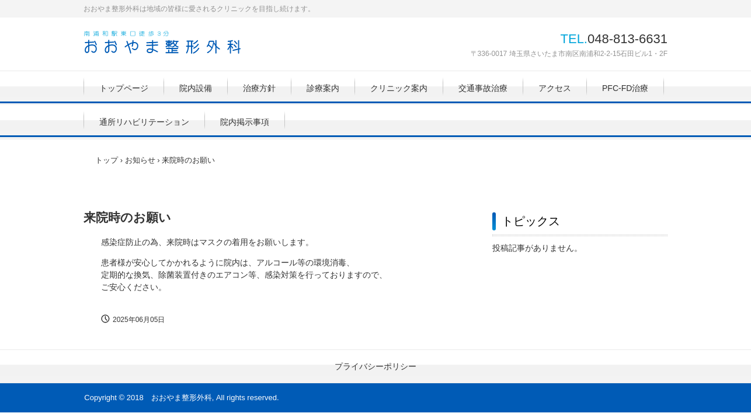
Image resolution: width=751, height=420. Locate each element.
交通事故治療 (482, 88)
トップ (106, 160)
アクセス (554, 88)
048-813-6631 (627, 39)
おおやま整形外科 (162, 42)
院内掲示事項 (244, 122)
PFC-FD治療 (625, 88)
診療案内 (323, 88)
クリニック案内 (398, 88)
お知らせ (140, 160)
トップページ (123, 88)
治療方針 (259, 88)
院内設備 (195, 88)
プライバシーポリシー (375, 366)
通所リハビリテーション (144, 122)
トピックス (531, 221)
